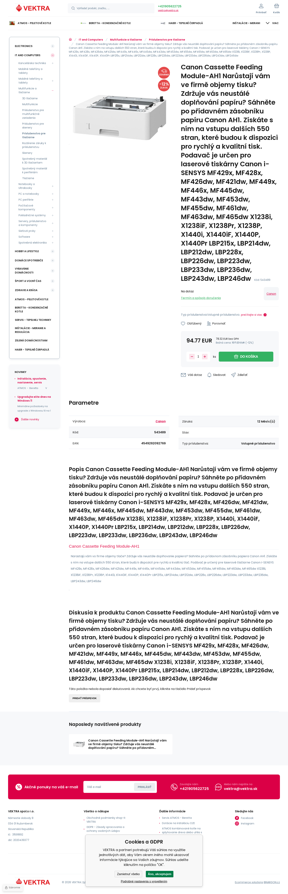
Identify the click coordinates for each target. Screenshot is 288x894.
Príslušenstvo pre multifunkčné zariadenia (33, 114)
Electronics (24, 46)
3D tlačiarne (30, 98)
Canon (271, 294)
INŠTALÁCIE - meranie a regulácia (30, 330)
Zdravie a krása (26, 290)
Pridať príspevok (85, 698)
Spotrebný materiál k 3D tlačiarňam (34, 160)
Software (24, 237)
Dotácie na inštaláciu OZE (178, 823)
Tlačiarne (28, 178)
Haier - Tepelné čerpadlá (32, 349)
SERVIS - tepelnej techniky (33, 320)
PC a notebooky (29, 194)
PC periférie (26, 200)
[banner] (33, 8)
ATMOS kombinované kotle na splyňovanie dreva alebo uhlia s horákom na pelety (182, 832)
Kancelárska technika (32, 63)
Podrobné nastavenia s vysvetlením (144, 881)
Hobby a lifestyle (27, 251)
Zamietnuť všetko (128, 874)
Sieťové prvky (27, 231)
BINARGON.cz (272, 882)
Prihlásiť (144, 786)
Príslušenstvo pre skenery (33, 125)
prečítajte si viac (251, 315)
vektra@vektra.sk (168, 10)
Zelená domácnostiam (31, 340)
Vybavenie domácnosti (24, 270)
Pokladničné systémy (32, 215)
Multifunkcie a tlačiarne (126, 39)
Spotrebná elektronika (33, 242)
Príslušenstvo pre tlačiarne (167, 39)
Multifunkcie (30, 104)
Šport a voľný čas (28, 281)
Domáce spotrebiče (29, 260)
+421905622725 (169, 6)
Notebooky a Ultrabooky (27, 186)
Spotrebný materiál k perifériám (34, 170)
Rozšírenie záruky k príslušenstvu (34, 145)
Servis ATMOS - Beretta (177, 818)
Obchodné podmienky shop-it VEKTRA (106, 820)
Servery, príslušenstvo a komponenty (32, 223)
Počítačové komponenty (27, 207)
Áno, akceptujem (159, 874)
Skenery (27, 153)
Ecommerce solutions (249, 882)
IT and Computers (91, 39)
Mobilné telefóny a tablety (30, 71)
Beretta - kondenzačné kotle (31, 309)
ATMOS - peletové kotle (31, 299)
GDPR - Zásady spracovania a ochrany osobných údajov (105, 829)
